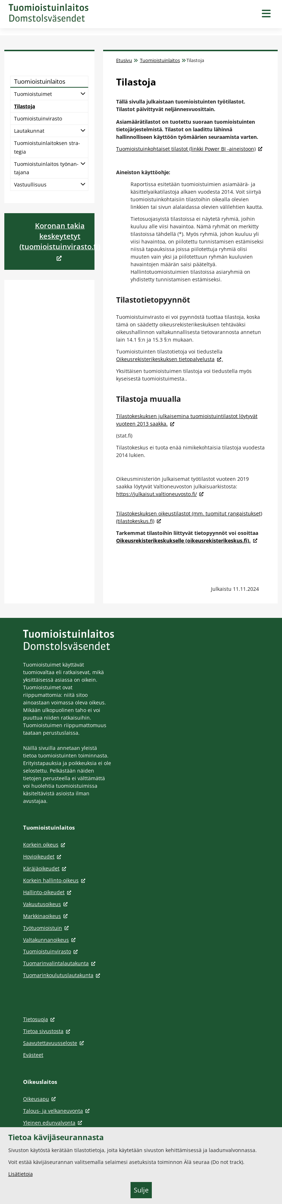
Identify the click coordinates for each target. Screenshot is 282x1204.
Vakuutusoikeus (46, 904)
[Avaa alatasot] (83, 93)
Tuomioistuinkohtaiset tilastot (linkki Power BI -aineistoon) (189, 148)
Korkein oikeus (45, 844)
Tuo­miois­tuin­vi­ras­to (38, 118)
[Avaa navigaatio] (266, 14)
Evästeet (33, 1054)
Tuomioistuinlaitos (160, 60)
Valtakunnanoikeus (50, 939)
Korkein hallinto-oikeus (55, 880)
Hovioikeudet (43, 856)
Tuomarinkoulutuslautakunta (62, 975)
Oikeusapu (40, 1098)
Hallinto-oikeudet (48, 892)
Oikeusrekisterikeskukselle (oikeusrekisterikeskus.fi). (186, 540)
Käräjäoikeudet (46, 868)
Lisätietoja (20, 1173)
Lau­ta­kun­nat (29, 130)
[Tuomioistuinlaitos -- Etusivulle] (48, 13)
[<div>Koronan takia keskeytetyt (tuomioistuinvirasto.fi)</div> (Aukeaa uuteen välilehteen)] (59, 241)
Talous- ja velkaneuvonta (57, 1110)
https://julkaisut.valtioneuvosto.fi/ (160, 494)
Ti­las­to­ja (24, 106)
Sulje (141, 1190)
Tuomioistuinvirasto (51, 951)
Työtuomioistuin (47, 927)
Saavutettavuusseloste (54, 1043)
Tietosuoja (40, 1019)
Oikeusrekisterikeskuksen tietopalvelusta (168, 359)
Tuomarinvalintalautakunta (60, 963)
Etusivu (124, 60)
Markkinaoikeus (46, 916)
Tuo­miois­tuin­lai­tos (39, 81)
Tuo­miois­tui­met (33, 94)
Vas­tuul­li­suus (30, 184)
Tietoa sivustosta (47, 1031)
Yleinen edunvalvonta (53, 1122)
